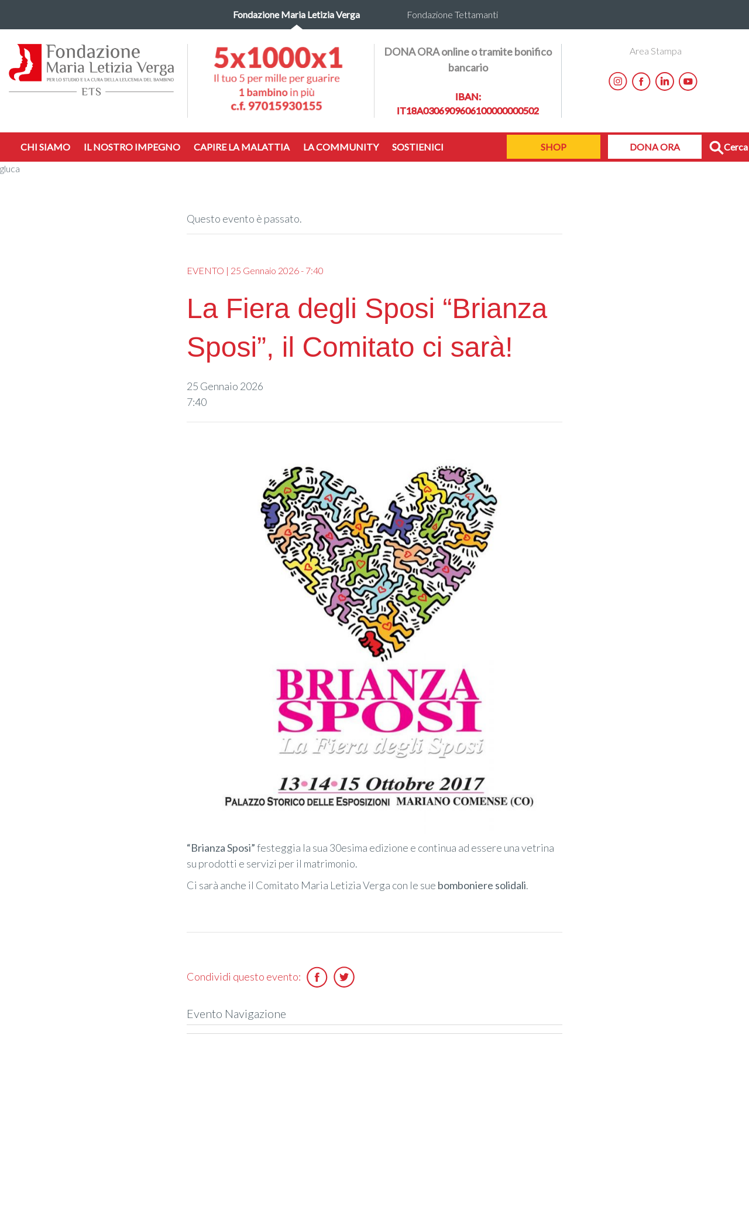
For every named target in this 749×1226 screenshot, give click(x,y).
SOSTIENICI (418, 146)
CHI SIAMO (45, 146)
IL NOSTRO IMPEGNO (132, 146)
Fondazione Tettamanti (452, 14)
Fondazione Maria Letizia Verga (296, 14)
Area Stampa (656, 50)
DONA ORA (655, 146)
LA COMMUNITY (341, 146)
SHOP (553, 146)
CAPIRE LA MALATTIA (242, 146)
